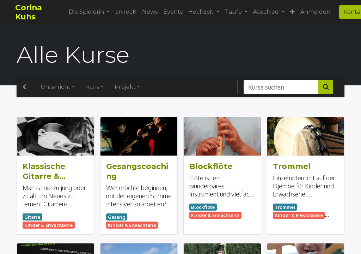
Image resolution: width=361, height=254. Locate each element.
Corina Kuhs (30, 12)
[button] (294, 12)
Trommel (292, 166)
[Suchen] (325, 87)
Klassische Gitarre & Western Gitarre (44, 171)
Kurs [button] (92, 87)
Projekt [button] (125, 87)
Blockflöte (210, 166)
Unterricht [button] (56, 87)
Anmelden (317, 11)
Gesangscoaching (137, 171)
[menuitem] (127, 12)
